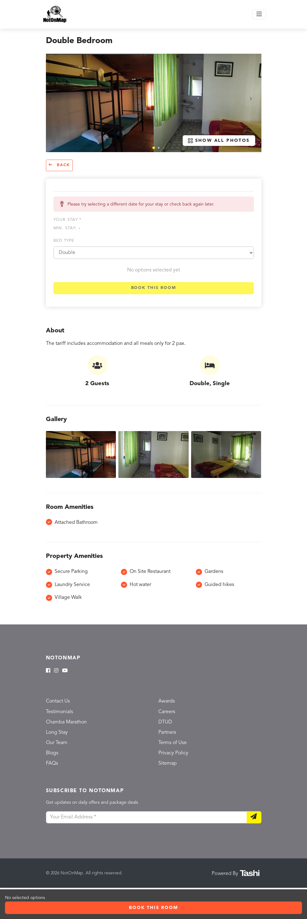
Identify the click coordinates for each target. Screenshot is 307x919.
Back (59, 165)
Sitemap (167, 763)
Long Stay (57, 732)
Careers (166, 711)
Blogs (52, 753)
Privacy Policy (173, 753)
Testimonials (59, 711)
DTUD (165, 722)
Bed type (64, 241)
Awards (166, 701)
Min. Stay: (66, 228)
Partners (167, 732)
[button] (153, 148)
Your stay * (67, 220)
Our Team (56, 742)
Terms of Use (172, 742)
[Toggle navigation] (259, 14)
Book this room (153, 288)
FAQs (52, 763)
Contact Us (58, 701)
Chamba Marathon (66, 722)
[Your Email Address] (146, 817)
